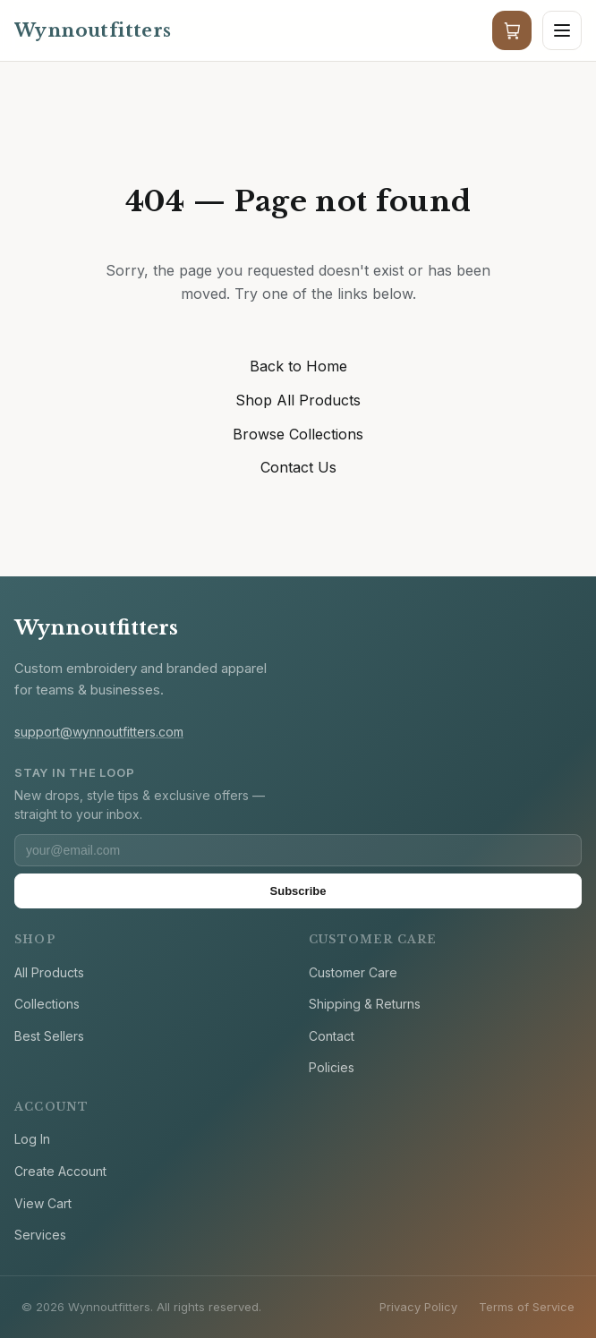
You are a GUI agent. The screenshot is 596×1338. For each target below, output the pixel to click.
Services (40, 1234)
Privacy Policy (418, 1307)
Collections (47, 1003)
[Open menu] (562, 30)
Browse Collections (298, 434)
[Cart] (512, 30)
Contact (331, 1036)
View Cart (43, 1203)
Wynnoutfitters (96, 628)
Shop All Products (298, 400)
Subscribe (298, 891)
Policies (331, 1067)
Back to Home (298, 366)
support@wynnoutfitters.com (98, 731)
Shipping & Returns (365, 1003)
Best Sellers (49, 1036)
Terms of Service (527, 1307)
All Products (49, 972)
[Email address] (298, 850)
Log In (32, 1138)
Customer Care (353, 972)
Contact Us (298, 467)
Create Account (60, 1171)
